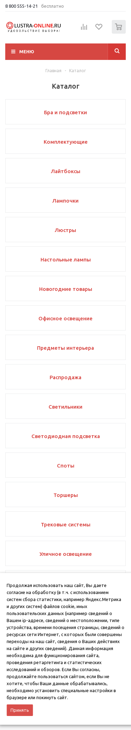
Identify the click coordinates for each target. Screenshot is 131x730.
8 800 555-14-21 (21, 6)
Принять (19, 710)
